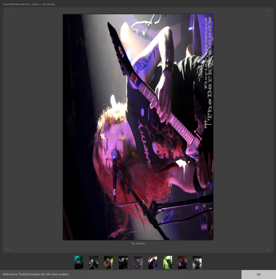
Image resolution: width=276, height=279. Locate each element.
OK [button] (259, 274)
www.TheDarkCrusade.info (16, 4)
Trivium (35, 4)
